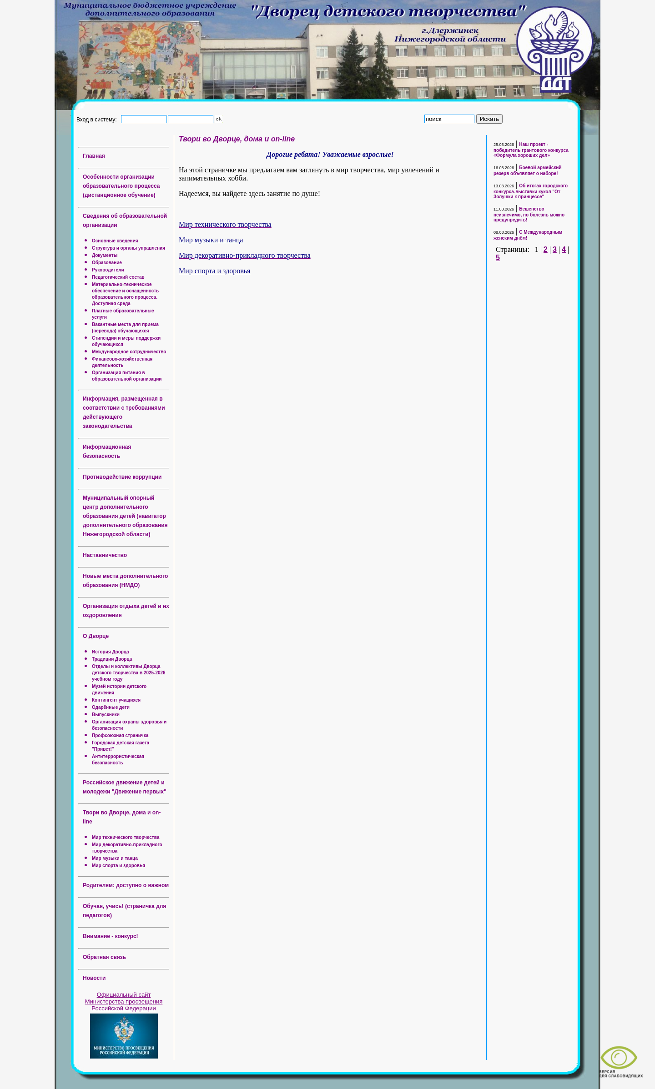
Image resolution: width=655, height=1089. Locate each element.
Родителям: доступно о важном (126, 885)
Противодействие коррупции (122, 477)
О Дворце (96, 636)
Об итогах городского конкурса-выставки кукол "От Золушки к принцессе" (531, 191)
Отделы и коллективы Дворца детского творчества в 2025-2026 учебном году (129, 673)
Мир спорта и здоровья (118, 865)
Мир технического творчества (125, 837)
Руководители (108, 269)
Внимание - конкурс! (110, 936)
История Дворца (110, 651)
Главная (94, 156)
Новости (94, 978)
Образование (107, 262)
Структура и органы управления (128, 248)
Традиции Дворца (112, 659)
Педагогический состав (118, 277)
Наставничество (105, 555)
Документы (104, 255)
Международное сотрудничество (129, 351)
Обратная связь (104, 957)
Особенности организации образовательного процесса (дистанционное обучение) (121, 186)
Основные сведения (115, 240)
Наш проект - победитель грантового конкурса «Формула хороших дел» (531, 150)
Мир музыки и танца (115, 858)
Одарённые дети (111, 707)
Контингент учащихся (116, 700)
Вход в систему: (98, 119)
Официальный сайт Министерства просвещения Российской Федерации (124, 1001)
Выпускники (106, 714)
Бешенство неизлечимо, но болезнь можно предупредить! (529, 214)
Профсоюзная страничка (120, 735)
